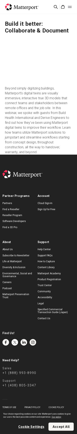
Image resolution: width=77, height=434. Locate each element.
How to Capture (46, 261)
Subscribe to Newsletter (15, 255)
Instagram (33, 342)
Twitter (14, 342)
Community (44, 291)
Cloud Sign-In (45, 203)
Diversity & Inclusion (13, 267)
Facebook (5, 342)
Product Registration (49, 279)
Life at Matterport (12, 261)
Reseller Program (12, 215)
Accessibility (45, 297)
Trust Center (45, 285)
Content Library (46, 267)
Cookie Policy (56, 407)
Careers (6, 282)
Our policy (56, 417)
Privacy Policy (32, 407)
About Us (7, 249)
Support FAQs (45, 255)
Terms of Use (9, 407)
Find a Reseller (10, 209)
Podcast (7, 288)
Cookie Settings (31, 427)
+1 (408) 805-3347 (19, 385)
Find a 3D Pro (9, 227)
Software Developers (14, 221)
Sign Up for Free (46, 209)
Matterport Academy (49, 273)
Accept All (61, 427)
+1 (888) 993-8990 (19, 373)
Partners (7, 203)
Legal (41, 303)
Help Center (44, 249)
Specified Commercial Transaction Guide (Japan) (53, 311)
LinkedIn (24, 342)
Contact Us (44, 318)
